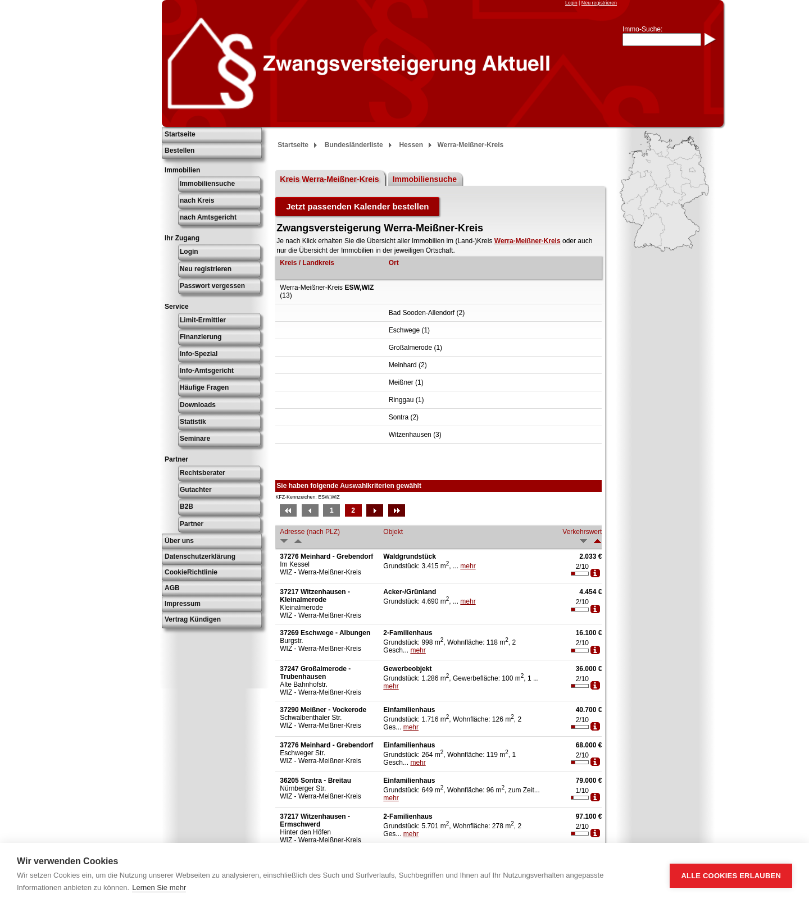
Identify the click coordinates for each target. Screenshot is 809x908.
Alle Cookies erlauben (731, 876)
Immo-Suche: (642, 29)
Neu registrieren (599, 3)
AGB (172, 588)
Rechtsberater (202, 473)
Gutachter (196, 490)
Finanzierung (201, 337)
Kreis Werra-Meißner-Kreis (329, 179)
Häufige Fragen (204, 387)
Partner (191, 524)
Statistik (193, 422)
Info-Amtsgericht (207, 371)
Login (571, 3)
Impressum (183, 604)
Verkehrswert (582, 532)
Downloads (198, 405)
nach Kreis (197, 200)
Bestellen (179, 150)
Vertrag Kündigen (193, 619)
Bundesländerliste (354, 145)
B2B (186, 506)
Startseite (180, 134)
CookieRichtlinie (191, 572)
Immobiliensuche (207, 184)
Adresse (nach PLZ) (310, 532)
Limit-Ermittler (203, 320)
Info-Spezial (198, 354)
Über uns (179, 541)
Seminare (195, 438)
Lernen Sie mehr (159, 887)
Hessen (411, 145)
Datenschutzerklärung (200, 556)
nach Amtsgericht (208, 217)
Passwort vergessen (212, 286)
